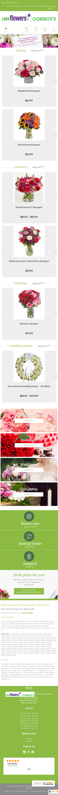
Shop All (35, 51)
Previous (3, 81)
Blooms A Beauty (29, 323)
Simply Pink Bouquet (29, 91)
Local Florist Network (37, 791)
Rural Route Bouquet (29, 145)
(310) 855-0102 (11, 3)
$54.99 (29, 154)
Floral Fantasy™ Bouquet (29, 207)
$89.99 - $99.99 (29, 216)
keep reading (27, 613)
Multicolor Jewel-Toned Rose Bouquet (29, 261)
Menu (6, 32)
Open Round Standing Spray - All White (29, 386)
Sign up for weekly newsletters (29, 591)
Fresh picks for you (29, 579)
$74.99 (29, 333)
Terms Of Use (9, 791)
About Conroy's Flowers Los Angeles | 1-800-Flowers (25, 604)
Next (54, 81)
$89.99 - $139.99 (29, 395)
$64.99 (29, 100)
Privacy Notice (22, 791)
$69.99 (29, 270)
